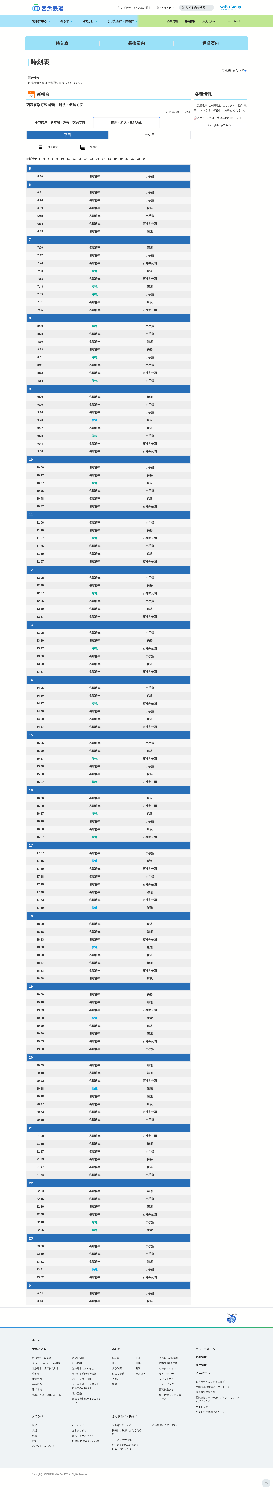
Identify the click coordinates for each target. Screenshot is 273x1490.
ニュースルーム (232, 21)
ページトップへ (266, 1483)
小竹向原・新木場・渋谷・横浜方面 (60, 122)
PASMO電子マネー (169, 1363)
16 (97, 158)
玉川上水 (140, 1373)
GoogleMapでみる (219, 125)
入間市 (115, 1378)
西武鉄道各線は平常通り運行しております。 (56, 82)
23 (138, 158)
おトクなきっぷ (80, 1430)
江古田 (115, 1357)
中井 (138, 1357)
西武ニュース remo (82, 1435)
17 (103, 158)
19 (115, 158)
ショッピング (166, 1384)
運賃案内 (210, 43)
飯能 (114, 1384)
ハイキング (78, 1425)
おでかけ (90, 21)
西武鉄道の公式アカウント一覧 (213, 1386)
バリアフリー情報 (82, 1378)
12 (74, 158)
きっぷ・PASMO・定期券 (46, 1363)
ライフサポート (167, 1373)
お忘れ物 (77, 1363)
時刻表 (62, 43)
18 (109, 158)
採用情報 (190, 21)
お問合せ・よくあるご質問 (135, 7)
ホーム (36, 1340)
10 (62, 158)
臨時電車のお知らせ (83, 1368)
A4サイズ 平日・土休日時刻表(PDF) (218, 117)
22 (132, 158)
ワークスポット (167, 1368)
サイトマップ (203, 1406)
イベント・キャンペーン (45, 1446)
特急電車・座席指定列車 (45, 1368)
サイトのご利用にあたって (210, 1412)
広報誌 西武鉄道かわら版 (86, 1441)
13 (79, 158)
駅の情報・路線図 (42, 1357)
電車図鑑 (77, 1393)
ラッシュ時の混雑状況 (84, 1373)
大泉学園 (117, 1368)
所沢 (138, 1368)
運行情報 (37, 1389)
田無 (138, 1363)
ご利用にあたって (233, 70)
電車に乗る (41, 21)
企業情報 (172, 21)
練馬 (114, 1363)
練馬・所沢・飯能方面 (126, 122)
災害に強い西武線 (169, 1357)
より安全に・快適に (122, 21)
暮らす (66, 21)
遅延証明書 (78, 1357)
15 (91, 158)
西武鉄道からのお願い (164, 1425)
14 (85, 158)
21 (126, 158)
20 (121, 158)
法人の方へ (209, 21)
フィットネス (166, 1378)
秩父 (34, 1425)
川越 (34, 1430)
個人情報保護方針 (205, 1392)
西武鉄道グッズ (167, 1389)
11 (68, 158)
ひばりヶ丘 (118, 1373)
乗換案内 (136, 43)
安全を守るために (122, 1425)
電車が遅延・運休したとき (46, 1394)
